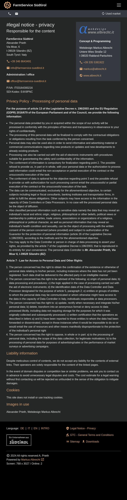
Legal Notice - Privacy (81, 428)
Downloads (90, 441)
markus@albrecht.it (92, 69)
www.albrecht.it (90, 75)
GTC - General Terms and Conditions (90, 435)
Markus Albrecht (32, 459)
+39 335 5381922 (91, 62)
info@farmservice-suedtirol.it (25, 68)
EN (35, 428)
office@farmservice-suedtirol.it (26, 81)
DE (22, 428)
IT (29, 428)
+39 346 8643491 (18, 61)
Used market (111, 13)
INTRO (45, 428)
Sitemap (73, 441)
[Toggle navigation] (119, 5)
